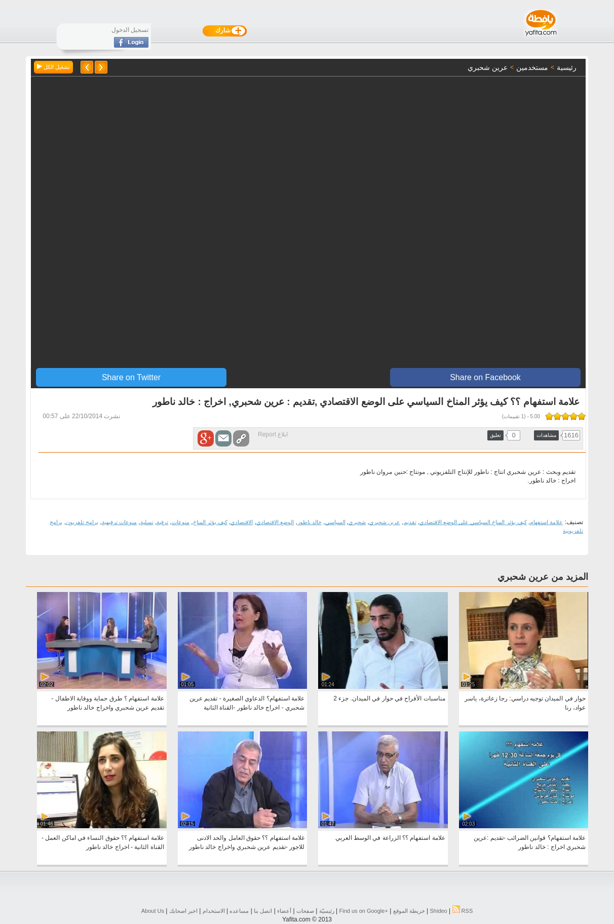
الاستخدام (214, 911)
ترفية (162, 522)
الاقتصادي (242, 522)
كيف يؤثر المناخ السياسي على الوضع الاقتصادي (472, 522)
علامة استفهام (546, 522)
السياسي (335, 522)
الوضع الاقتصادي (275, 522)
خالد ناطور (309, 522)
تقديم (410, 522)
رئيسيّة (326, 911)
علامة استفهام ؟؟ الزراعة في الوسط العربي (390, 837)
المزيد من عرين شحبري (542, 577)
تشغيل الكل (53, 67)
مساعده (239, 911)
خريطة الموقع (409, 911)
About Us (152, 911)
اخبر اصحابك (183, 911)
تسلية (147, 522)
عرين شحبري (384, 522)
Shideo (438, 911)
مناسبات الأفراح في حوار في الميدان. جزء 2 (389, 698)
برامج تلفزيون (82, 522)
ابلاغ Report (273, 434)
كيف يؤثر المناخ (210, 522)
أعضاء (284, 911)
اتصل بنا (263, 911)
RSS (462, 911)
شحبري (357, 522)
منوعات (180, 522)
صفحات (305, 911)
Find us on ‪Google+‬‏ (363, 911)
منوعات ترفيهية (119, 522)
